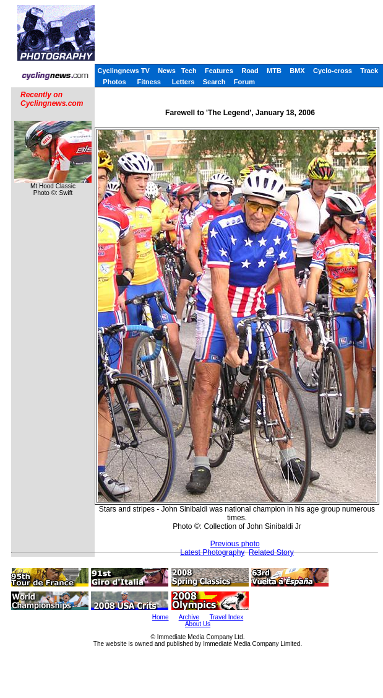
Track (369, 70)
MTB (274, 70)
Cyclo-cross (332, 70)
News (167, 70)
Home (160, 617)
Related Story (271, 552)
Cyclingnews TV (123, 70)
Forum (244, 81)
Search (214, 81)
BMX (297, 70)
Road (250, 70)
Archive (189, 617)
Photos (114, 81)
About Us (197, 624)
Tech (189, 70)
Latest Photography (212, 552)
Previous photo (235, 543)
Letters (183, 81)
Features (219, 70)
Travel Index (227, 617)
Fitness (149, 81)
